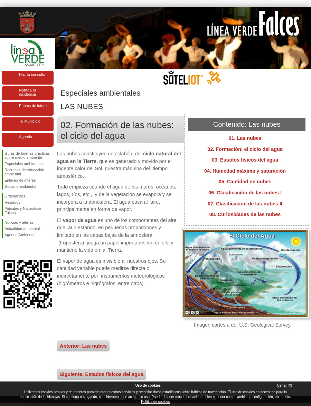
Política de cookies (155, 402)
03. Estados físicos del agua (245, 160)
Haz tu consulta (32, 74)
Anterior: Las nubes (83, 346)
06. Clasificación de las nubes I (245, 192)
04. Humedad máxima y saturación (245, 171)
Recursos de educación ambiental (24, 172)
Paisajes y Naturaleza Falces (22, 210)
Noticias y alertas (19, 222)
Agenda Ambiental (19, 235)
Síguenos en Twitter (17, 249)
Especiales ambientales (24, 164)
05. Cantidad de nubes (245, 181)
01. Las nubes (244, 138)
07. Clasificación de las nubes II (245, 203)
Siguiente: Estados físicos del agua (101, 374)
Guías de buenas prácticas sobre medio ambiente (27, 155)
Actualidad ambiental (22, 228)
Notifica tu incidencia (27, 92)
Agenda (25, 137)
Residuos (12, 202)
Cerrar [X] (284, 385)
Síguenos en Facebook (6, 249)
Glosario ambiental (20, 186)
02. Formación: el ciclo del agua (245, 149)
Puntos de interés (34, 106)
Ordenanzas (14, 196)
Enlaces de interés (20, 180)
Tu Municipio (29, 121)
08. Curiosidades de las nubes (245, 214)
